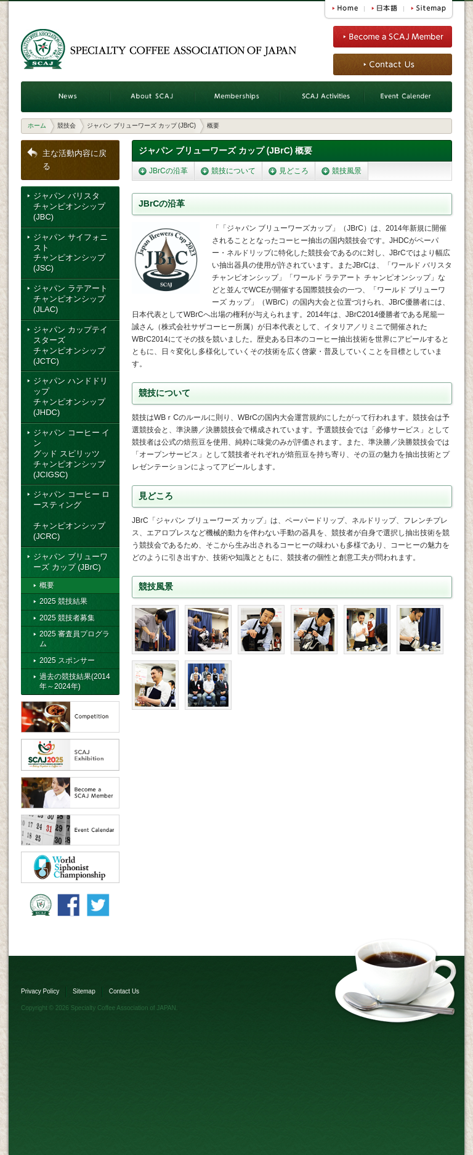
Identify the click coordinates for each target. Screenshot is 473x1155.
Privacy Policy (40, 991)
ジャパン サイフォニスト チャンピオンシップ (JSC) (70, 252)
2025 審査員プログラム (74, 639)
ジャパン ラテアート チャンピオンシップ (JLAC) (70, 299)
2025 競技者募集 (67, 618)
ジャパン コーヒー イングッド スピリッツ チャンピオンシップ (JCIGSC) (71, 453)
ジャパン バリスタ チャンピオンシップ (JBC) (69, 206)
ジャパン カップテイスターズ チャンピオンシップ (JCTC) (70, 345)
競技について (233, 170)
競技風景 (347, 170)
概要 (46, 585)
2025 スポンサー (67, 660)
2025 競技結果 (63, 601)
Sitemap (84, 991)
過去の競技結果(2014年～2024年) (74, 681)
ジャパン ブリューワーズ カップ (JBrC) (70, 562)
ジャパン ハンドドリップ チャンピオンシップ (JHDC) (70, 396)
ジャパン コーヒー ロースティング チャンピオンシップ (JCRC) (71, 515)
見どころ (294, 170)
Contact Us (124, 991)
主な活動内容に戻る (74, 160)
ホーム (37, 125)
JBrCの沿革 (168, 170)
